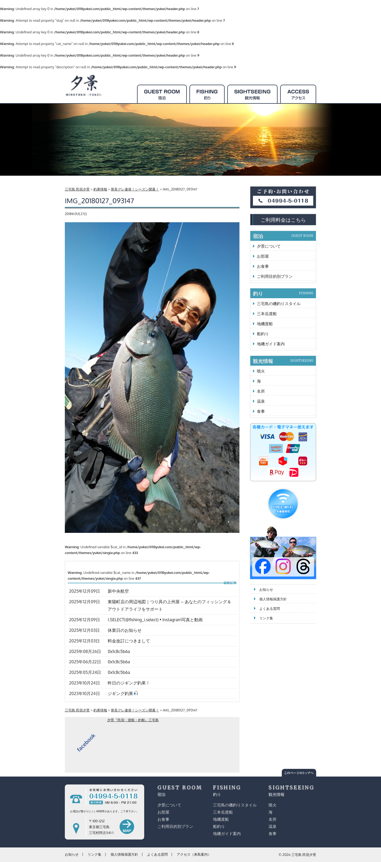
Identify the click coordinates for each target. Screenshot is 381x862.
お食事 (263, 266)
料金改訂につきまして (129, 640)
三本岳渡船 (267, 313)
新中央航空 (118, 591)
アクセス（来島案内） (194, 854)
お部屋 (263, 256)
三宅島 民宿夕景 (303, 854)
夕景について (269, 246)
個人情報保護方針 (273, 599)
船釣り (263, 333)
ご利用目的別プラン (275, 276)
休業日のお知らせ (125, 630)
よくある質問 (269, 608)
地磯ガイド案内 (271, 343)
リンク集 (266, 618)
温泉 (261, 401)
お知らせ (266, 589)
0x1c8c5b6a (119, 651)
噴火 (261, 371)
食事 (261, 411)
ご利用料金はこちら (283, 219)
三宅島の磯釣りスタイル (279, 303)
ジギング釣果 (123, 693)
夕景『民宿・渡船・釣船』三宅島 (133, 720)
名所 (261, 391)
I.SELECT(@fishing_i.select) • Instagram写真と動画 (155, 619)
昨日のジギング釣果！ (129, 683)
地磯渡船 (265, 323)
